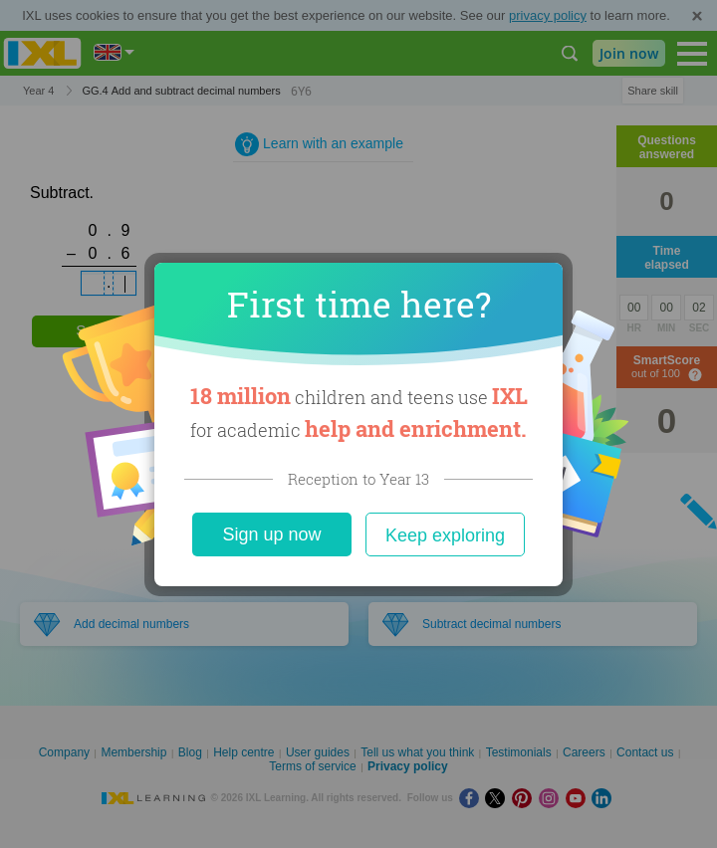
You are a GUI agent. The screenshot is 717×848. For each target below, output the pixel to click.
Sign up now (271, 534)
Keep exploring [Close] (445, 535)
